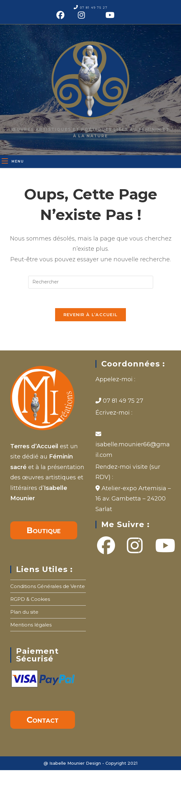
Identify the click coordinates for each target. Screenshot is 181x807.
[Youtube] (148, 545)
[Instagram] (127, 545)
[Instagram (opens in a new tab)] (80, 15)
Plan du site (24, 612)
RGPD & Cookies (30, 599)
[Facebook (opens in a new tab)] (62, 15)
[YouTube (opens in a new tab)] (108, 15)
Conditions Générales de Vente (47, 586)
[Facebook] (106, 545)
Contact (43, 720)
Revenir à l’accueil (90, 314)
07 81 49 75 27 (94, 7)
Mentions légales (31, 625)
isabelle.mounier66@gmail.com (132, 444)
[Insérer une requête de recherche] (90, 282)
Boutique (44, 530)
